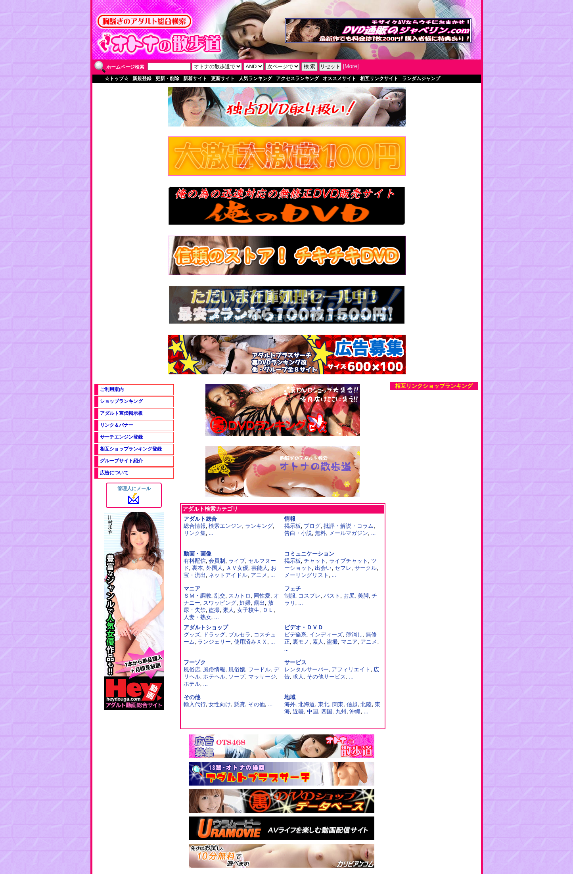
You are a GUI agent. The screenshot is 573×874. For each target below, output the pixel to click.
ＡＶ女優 (237, 568)
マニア (349, 641)
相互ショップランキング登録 (131, 449)
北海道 (306, 704)
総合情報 (195, 526)
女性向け (220, 704)
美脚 (363, 595)
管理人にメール (134, 488)
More (351, 66)
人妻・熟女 (197, 617)
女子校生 (248, 610)
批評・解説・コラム (349, 526)
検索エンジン (225, 526)
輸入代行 (195, 704)
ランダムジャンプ (421, 78)
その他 (256, 704)
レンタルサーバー (306, 669)
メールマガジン (348, 533)
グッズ (192, 634)
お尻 (349, 595)
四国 (326, 711)
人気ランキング (255, 78)
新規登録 (141, 78)
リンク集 (195, 533)
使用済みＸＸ (250, 641)
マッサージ (262, 676)
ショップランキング (121, 401)
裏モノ (301, 641)
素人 (228, 610)
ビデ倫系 (295, 634)
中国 (312, 711)
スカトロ (239, 595)
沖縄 (354, 711)
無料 (320, 533)
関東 (337, 704)
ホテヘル (214, 676)
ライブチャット (348, 561)
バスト (332, 595)
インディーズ (326, 634)
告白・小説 (298, 533)
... (211, 533)
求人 (298, 676)
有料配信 (195, 561)
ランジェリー (214, 641)
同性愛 (262, 595)
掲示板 (292, 526)
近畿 (298, 711)
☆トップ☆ (116, 78)
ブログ (312, 526)
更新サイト (223, 78)
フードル (259, 669)
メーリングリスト (306, 575)
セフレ (343, 568)
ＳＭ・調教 (197, 595)
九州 (341, 711)
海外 (289, 704)
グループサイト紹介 (121, 461)
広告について (114, 472)
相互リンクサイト (379, 78)
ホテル (192, 683)
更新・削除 (167, 78)
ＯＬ (268, 610)
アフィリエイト (351, 669)
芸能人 (259, 568)
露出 (259, 603)
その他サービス (326, 676)
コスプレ (309, 595)
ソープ (236, 676)
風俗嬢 (236, 669)
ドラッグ (214, 634)
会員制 (217, 561)
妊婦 (245, 603)
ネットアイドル (228, 575)
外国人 (214, 568)
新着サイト (195, 78)
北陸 (366, 704)
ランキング (259, 526)
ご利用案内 (112, 389)
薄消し (354, 634)
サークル (366, 568)
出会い (323, 568)
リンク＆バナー (116, 425)
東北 (323, 704)
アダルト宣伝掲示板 (121, 413)
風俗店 (192, 669)
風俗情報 (214, 669)
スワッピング (219, 603)
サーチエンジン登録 (121, 437)
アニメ (259, 575)
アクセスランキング (297, 78)
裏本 (197, 568)
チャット (315, 561)
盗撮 (214, 610)
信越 (352, 704)
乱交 (219, 595)
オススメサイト (339, 78)
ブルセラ (239, 634)
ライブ (236, 561)
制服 (289, 595)
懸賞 (239, 704)
